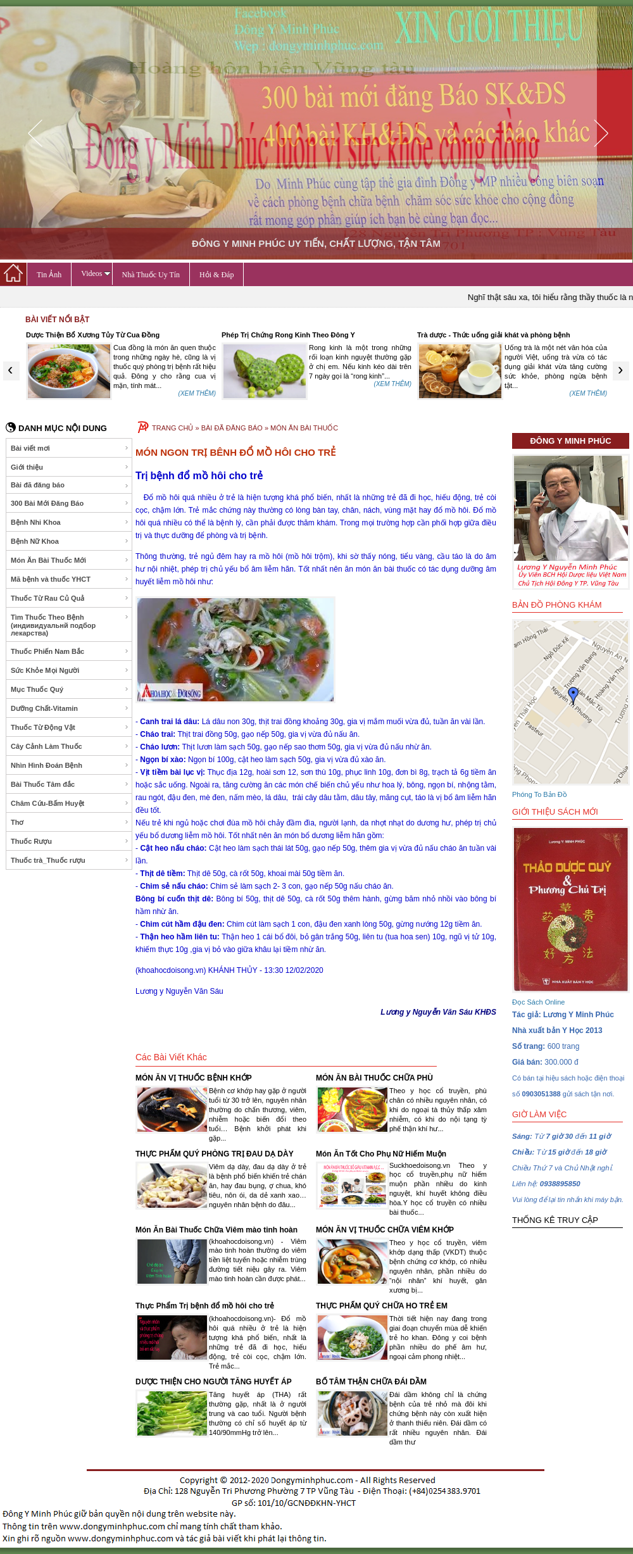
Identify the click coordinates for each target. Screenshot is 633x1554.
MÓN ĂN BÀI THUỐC (304, 428)
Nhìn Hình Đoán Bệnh (70, 765)
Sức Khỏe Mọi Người (70, 670)
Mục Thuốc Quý (70, 689)
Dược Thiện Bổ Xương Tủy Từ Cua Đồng (93, 335)
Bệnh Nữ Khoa (70, 541)
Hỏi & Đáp (216, 274)
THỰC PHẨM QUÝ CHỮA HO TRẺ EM (382, 1305)
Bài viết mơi (70, 448)
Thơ (70, 822)
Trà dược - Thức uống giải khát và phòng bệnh (493, 335)
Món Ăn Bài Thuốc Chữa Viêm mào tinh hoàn (216, 1229)
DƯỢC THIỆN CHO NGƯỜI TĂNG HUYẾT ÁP (213, 1381)
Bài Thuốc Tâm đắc (70, 784)
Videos (95, 273)
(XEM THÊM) (197, 393)
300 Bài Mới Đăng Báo (70, 503)
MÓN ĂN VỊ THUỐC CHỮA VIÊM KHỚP (385, 1229)
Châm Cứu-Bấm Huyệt (70, 803)
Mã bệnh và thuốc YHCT (70, 579)
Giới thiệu (70, 467)
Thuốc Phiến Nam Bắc (70, 651)
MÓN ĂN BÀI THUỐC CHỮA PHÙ (374, 1078)
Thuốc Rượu (70, 841)
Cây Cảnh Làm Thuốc (70, 746)
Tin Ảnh (49, 274)
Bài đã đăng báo (70, 485)
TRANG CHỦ (172, 428)
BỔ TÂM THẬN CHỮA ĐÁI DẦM (371, 1381)
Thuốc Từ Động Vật (70, 727)
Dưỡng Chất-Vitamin (70, 708)
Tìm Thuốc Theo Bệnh (70, 625)
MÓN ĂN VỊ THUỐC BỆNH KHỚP (193, 1078)
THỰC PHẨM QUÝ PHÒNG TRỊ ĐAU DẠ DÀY (214, 1154)
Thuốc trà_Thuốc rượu (70, 860)
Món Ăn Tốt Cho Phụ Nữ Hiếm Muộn (381, 1154)
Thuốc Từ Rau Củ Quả (70, 598)
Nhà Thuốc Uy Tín (151, 274)
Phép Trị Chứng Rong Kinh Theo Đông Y (288, 335)
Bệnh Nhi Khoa (70, 522)
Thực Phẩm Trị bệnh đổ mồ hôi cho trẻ (204, 1305)
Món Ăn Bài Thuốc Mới (70, 560)
